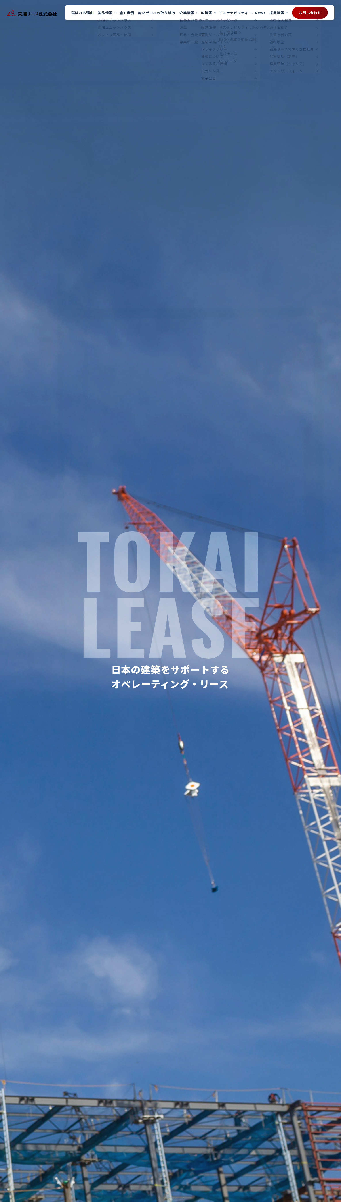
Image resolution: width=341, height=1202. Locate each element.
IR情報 (206, 12)
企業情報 (186, 12)
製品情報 (105, 12)
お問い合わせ (310, 12)
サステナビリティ (233, 12)
